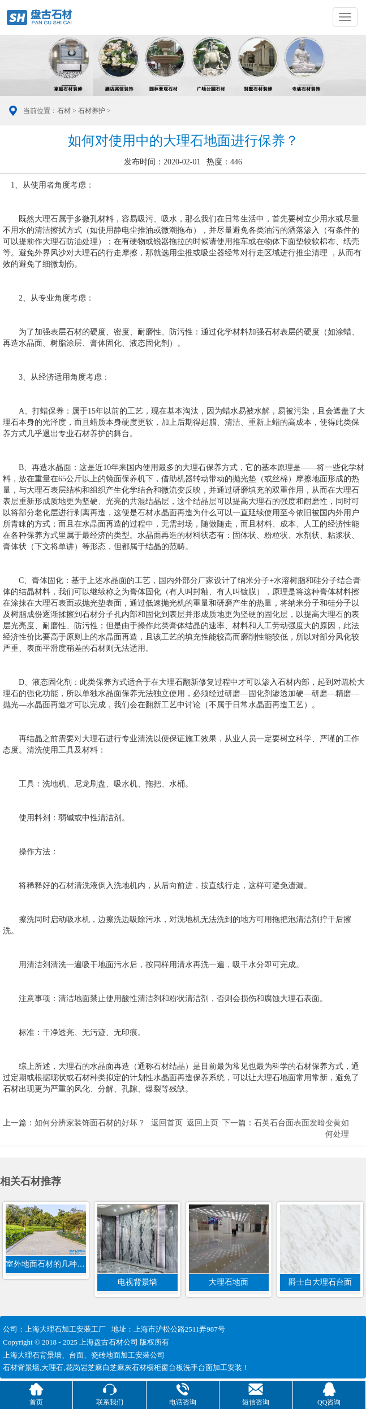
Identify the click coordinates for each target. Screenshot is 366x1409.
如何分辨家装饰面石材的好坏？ (90, 1123)
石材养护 (91, 111)
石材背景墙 (21, 1367)
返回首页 (167, 1123)
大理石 (52, 1367)
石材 (64, 111)
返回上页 (202, 1123)
